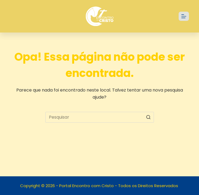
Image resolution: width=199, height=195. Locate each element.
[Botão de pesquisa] (148, 117)
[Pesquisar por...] (99, 117)
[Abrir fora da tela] (184, 16)
